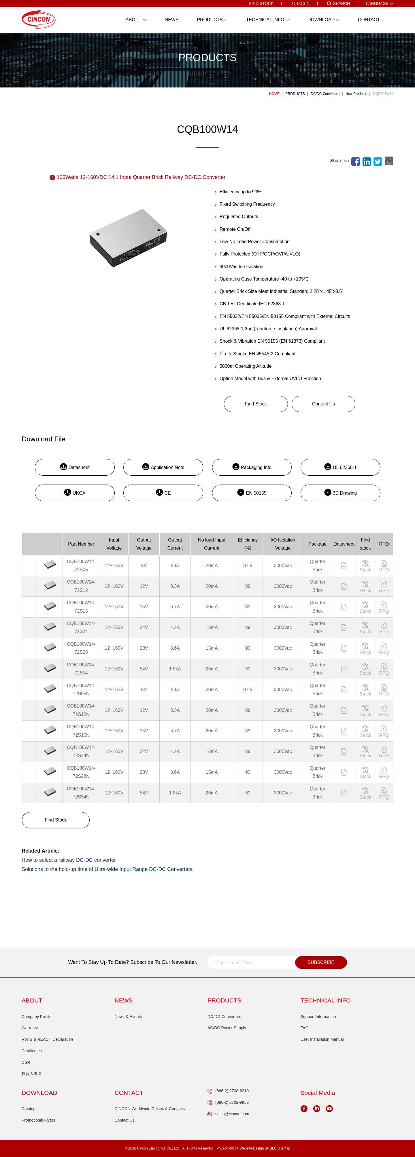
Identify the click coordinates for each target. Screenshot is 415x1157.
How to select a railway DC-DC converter (69, 860)
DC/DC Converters (325, 94)
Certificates (32, 1051)
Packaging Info (251, 466)
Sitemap (284, 1148)
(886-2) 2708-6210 (228, 1091)
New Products (356, 94)
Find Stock (256, 403)
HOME (274, 94)
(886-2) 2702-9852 (228, 1102)
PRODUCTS (295, 94)
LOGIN (300, 3)
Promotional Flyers (38, 1120)
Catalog (28, 1108)
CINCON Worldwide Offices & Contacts (150, 1108)
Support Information (318, 1016)
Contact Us (323, 403)
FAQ (305, 1028)
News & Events (128, 1016)
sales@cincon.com (228, 1114)
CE (163, 492)
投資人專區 (32, 1073)
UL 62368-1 (340, 466)
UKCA (74, 492)
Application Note (163, 466)
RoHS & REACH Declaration (47, 1039)
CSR (26, 1062)
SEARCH (338, 3)
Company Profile (37, 1016)
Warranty (30, 1028)
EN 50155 (251, 492)
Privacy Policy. (227, 1148)
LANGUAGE (379, 3)
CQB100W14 (383, 94)
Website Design (252, 1148)
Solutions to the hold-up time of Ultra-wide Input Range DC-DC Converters (107, 869)
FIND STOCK (261, 3)
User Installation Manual (322, 1039)
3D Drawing (340, 492)
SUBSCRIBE (321, 962)
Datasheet (75, 466)
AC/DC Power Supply (226, 1028)
